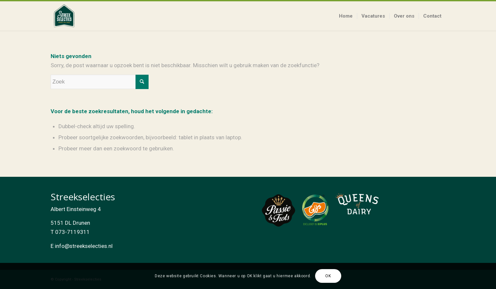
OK (328, 276)
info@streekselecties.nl (84, 246)
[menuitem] (346, 16)
